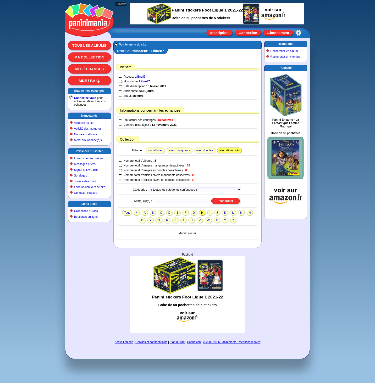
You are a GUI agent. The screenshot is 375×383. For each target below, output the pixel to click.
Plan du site (177, 342)
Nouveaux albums (85, 134)
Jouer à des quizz (85, 181)
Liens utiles (89, 204)
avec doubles (204, 150)
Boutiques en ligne (86, 216)
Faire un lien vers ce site (89, 187)
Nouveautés (89, 115)
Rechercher (285, 44)
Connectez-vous (85, 98)
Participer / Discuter (89, 151)
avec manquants (179, 150)
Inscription (219, 33)
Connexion (248, 33)
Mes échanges (89, 69)
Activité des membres (88, 128)
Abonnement (278, 33)
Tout (127, 212)
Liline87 (140, 76)
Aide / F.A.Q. (89, 81)
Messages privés (85, 164)
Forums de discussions (89, 158)
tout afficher (155, 150)
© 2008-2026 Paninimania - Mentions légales (231, 342)
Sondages (80, 175)
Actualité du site (84, 123)
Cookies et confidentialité (151, 342)
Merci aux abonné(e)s (88, 140)
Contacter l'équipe (85, 192)
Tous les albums (89, 45)
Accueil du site (124, 342)
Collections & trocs (86, 211)
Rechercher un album (284, 51)
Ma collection (89, 57)
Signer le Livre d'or (86, 169)
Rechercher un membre (285, 56)
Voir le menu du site (132, 44)
